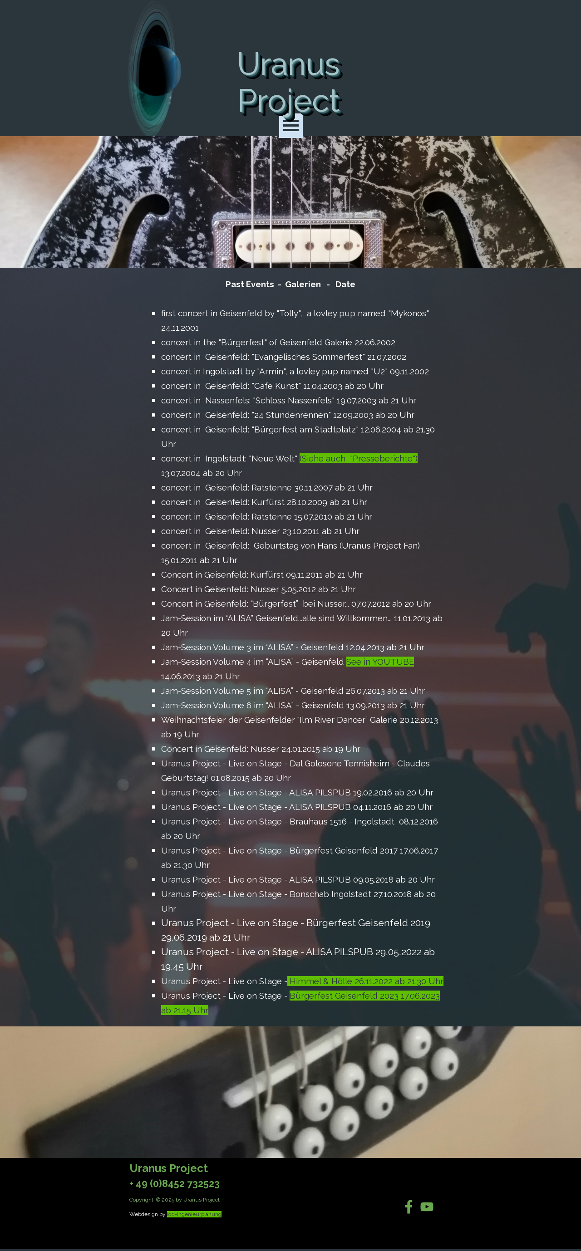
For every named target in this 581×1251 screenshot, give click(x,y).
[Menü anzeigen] (291, 125)
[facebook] (409, 1207)
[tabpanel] (290, 647)
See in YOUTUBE (380, 662)
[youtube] (427, 1207)
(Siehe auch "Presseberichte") (359, 458)
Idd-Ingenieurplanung (194, 1214)
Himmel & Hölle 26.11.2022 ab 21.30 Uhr (365, 981)
